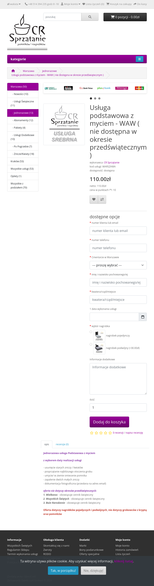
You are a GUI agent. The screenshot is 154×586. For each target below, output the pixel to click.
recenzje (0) (62, 444)
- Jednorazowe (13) (22, 113)
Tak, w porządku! (63, 570)
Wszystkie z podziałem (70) (19, 185)
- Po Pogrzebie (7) (21, 146)
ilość (92, 399)
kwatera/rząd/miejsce (104, 291)
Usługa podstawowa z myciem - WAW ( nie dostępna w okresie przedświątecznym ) (57, 75)
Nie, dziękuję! (93, 570)
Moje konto (123, 545)
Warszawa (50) (19, 86)
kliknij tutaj (123, 561)
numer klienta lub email (105, 223)
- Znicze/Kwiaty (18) (22, 154)
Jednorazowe (49, 71)
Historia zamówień (127, 550)
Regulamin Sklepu (18, 550)
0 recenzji (118, 432)
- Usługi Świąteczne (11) (22, 103)
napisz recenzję (134, 432)
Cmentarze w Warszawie (105, 257)
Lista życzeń (123, 554)
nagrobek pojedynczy (111, 336)
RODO (47, 554)
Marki (82, 545)
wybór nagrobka (101, 326)
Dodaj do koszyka (109, 422)
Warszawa (28, 71)
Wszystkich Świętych (19, 545)
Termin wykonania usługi (22, 554)
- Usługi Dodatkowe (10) (22, 137)
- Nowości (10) (19, 94)
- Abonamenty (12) (22, 120)
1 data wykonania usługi (103, 309)
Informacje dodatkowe (102, 359)
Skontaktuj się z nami (56, 545)
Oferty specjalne (89, 554)
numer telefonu (100, 240)
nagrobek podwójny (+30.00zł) (116, 348)
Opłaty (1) (16, 176)
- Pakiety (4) (18, 127)
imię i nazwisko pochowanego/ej (110, 274)
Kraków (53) (17, 161)
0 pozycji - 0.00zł (125, 17)
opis (46, 444)
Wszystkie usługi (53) (22, 168)
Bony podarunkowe (91, 550)
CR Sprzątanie (111, 162)
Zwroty (47, 550)
